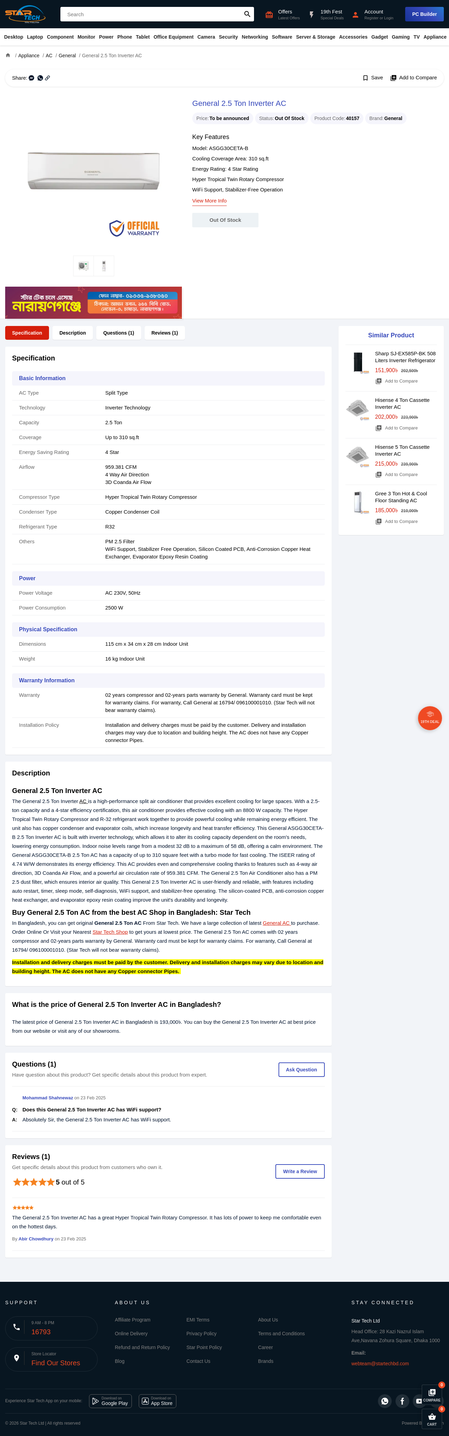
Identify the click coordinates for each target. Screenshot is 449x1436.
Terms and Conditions (281, 1333)
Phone (124, 37)
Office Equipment (174, 37)
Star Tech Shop (110, 932)
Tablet (143, 37)
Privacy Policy (201, 1333)
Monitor (86, 37)
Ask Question (301, 1069)
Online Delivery (131, 1333)
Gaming (401, 37)
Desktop (13, 37)
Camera (206, 37)
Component (60, 37)
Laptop (35, 37)
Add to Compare (413, 78)
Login (388, 18)
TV (416, 37)
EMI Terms (197, 1320)
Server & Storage (315, 37)
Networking (255, 37)
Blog (120, 1361)
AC (83, 801)
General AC (277, 923)
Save (372, 78)
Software (282, 37)
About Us (268, 1320)
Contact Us (198, 1361)
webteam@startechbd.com (380, 1363)
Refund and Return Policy (142, 1347)
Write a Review (300, 1171)
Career (265, 1347)
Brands (265, 1361)
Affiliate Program (132, 1320)
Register (371, 18)
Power (106, 37)
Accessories (353, 37)
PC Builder (424, 14)
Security (228, 37)
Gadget (379, 37)
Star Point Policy (204, 1347)
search (247, 14)
